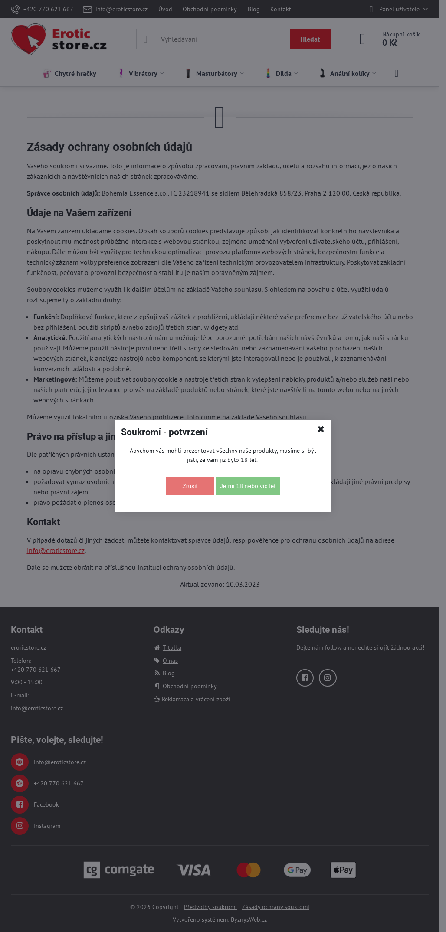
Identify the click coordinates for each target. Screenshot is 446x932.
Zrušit (189, 486)
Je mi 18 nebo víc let (247, 486)
